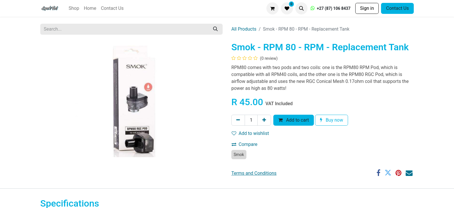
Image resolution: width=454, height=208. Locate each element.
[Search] (215, 29)
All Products (243, 29)
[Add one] (264, 120)
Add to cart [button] (293, 120)
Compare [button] (244, 144)
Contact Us (397, 8)
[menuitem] (73, 8)
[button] (301, 8)
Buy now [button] (331, 120)
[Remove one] (238, 120)
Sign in (367, 8)
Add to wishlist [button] (250, 133)
